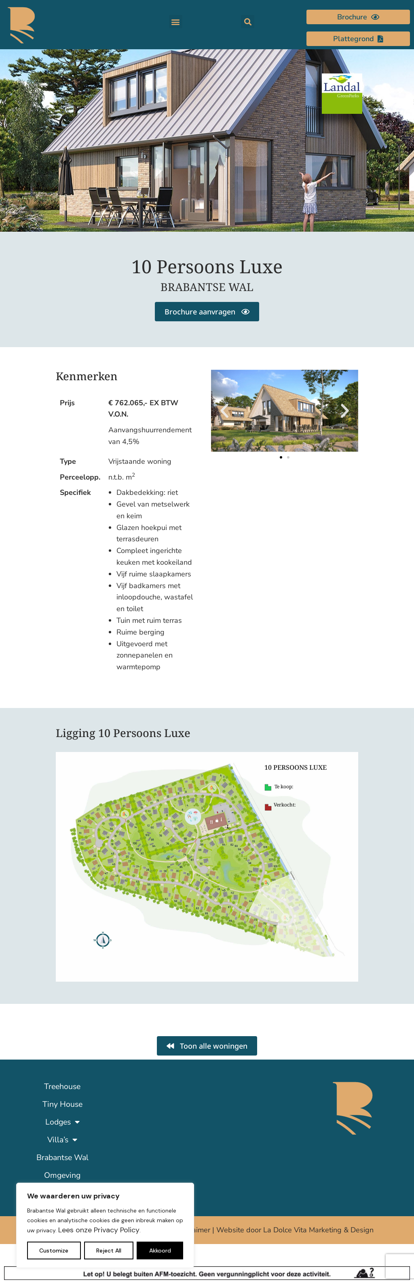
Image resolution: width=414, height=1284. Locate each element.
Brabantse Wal (62, 1157)
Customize (53, 1250)
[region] (105, 1225)
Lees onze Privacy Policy (98, 1230)
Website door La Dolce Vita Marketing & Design (295, 1230)
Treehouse (62, 1086)
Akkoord (160, 1250)
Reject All (108, 1250)
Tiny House (62, 1104)
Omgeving (62, 1175)
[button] (175, 21)
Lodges (62, 1122)
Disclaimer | (196, 1230)
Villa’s (62, 1140)
